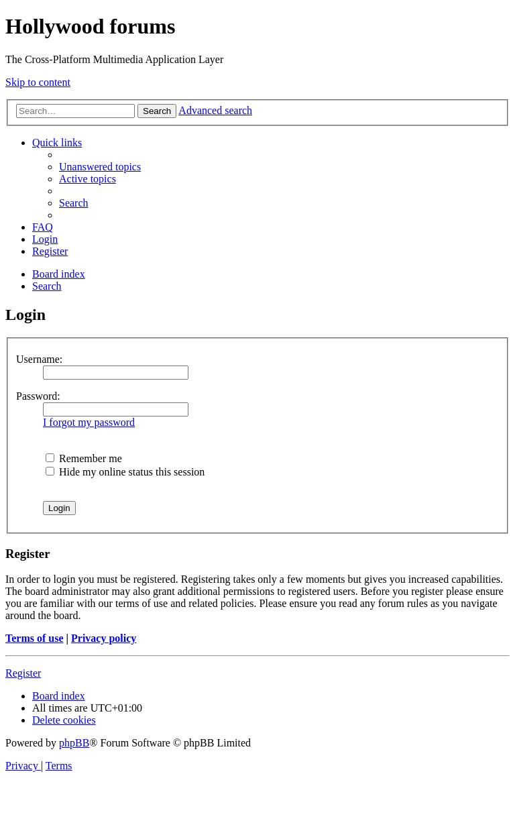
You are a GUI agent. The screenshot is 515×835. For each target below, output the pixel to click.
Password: (38, 396)
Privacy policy (103, 638)
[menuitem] (100, 166)
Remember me (84, 458)
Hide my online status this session (125, 472)
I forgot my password (89, 422)
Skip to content (37, 82)
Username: (39, 359)
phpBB (74, 742)
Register (23, 673)
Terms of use (34, 638)
